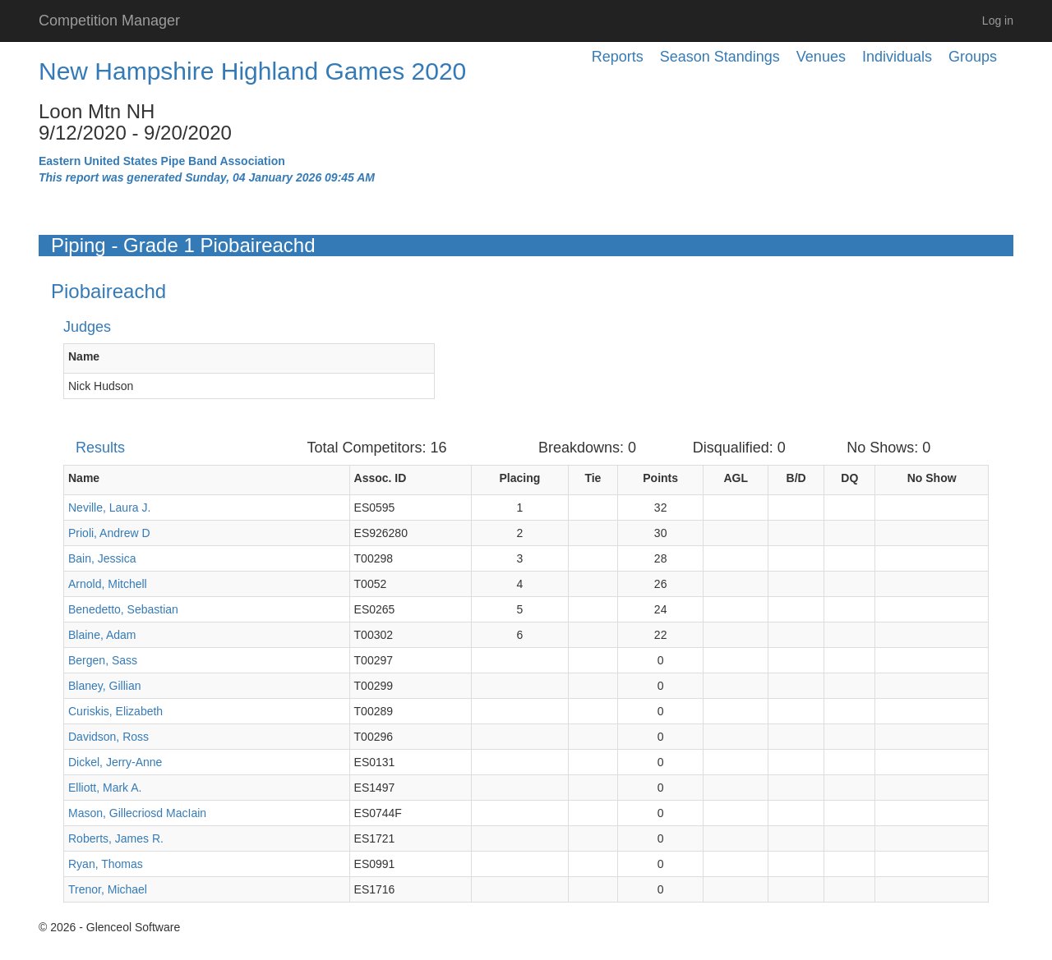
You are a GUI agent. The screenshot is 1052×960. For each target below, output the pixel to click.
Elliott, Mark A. (104, 787)
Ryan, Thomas (105, 863)
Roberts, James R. (116, 838)
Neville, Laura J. (109, 507)
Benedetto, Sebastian (123, 609)
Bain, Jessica (102, 558)
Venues (821, 56)
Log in (997, 20)
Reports (618, 56)
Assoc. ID (380, 478)
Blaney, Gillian (104, 685)
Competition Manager (109, 20)
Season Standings (720, 56)
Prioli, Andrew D (109, 533)
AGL (735, 478)
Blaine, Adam (102, 634)
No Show (932, 478)
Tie (592, 478)
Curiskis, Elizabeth (115, 711)
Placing (519, 478)
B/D (796, 478)
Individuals (897, 56)
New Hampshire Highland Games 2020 (252, 71)
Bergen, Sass (102, 660)
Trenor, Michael (107, 889)
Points (660, 478)
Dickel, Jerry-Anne (115, 762)
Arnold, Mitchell (107, 583)
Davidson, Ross (108, 736)
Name (83, 356)
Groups (972, 56)
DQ (849, 478)
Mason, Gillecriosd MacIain (137, 813)
